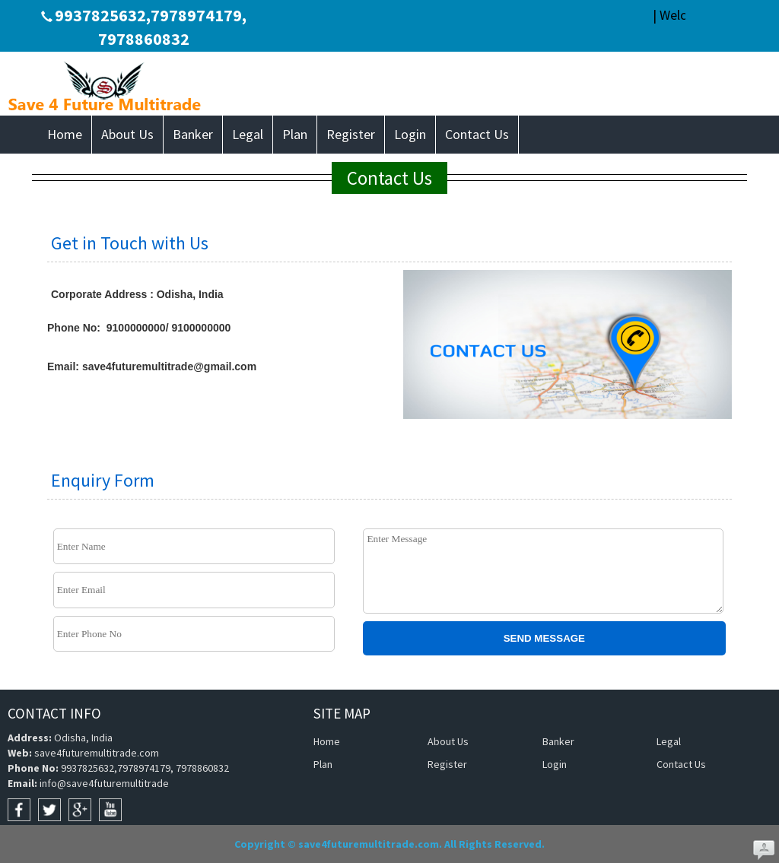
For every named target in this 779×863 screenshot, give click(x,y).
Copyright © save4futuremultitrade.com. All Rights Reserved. (389, 844)
